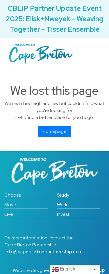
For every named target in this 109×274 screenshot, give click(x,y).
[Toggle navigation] (92, 54)
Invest (63, 214)
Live (8, 214)
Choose (12, 195)
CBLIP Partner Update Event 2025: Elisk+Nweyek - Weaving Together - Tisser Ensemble (54, 19)
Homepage (54, 131)
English (63, 269)
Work (62, 205)
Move (10, 205)
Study (63, 195)
